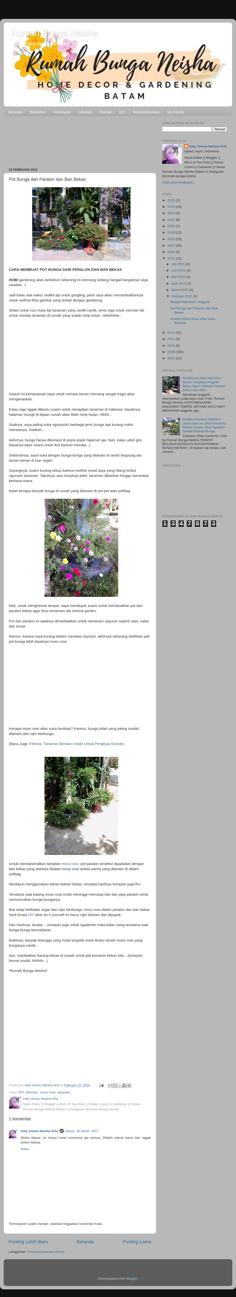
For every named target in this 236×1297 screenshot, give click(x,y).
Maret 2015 (180, 290)
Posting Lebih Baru (28, 1241)
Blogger (131, 1278)
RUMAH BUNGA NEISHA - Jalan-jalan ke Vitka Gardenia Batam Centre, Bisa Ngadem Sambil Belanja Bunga (204, 425)
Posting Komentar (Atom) (45, 1252)
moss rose (70, 864)
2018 (171, 239)
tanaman (63, 1092)
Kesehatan (62, 112)
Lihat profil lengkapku (178, 182)
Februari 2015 (182, 296)
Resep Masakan (146, 112)
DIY (122, 112)
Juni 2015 (179, 270)
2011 (171, 339)
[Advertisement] (80, 140)
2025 (171, 200)
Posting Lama (137, 1241)
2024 (171, 207)
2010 (171, 345)
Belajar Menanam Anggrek (190, 302)
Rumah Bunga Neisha (54, 33)
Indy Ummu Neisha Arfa (39, 1131)
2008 (171, 352)
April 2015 (179, 283)
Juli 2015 (178, 264)
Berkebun (37, 112)
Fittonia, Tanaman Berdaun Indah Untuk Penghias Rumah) (76, 744)
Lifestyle (85, 112)
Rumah (105, 112)
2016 (171, 252)
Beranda (15, 112)
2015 (171, 258)
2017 (171, 245)
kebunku (32, 1092)
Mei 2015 (178, 277)
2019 (171, 232)
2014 (171, 332)
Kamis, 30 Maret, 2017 (82, 1131)
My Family (175, 112)
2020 (171, 226)
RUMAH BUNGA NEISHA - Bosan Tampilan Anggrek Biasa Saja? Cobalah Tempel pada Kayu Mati (203, 384)
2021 (171, 220)
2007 (171, 358)
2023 (171, 213)
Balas (25, 1149)
